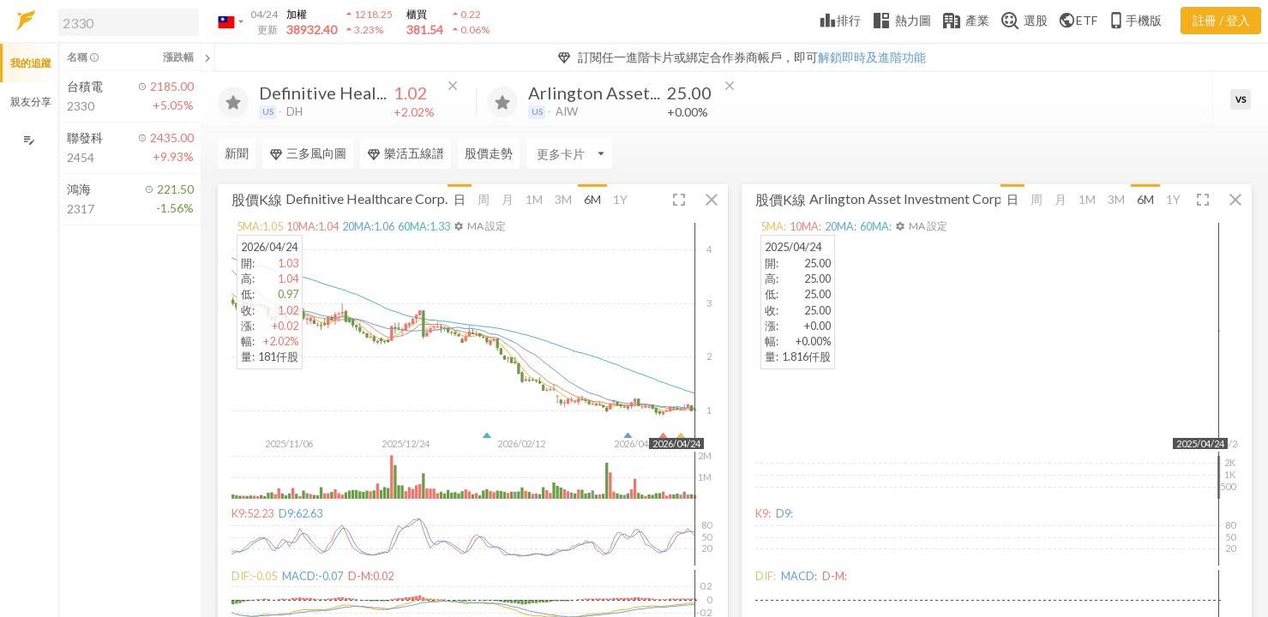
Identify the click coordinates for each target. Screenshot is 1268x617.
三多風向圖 (307, 153)
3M (563, 199)
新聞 (237, 153)
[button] (125, 21)
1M (534, 199)
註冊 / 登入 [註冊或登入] (1221, 20)
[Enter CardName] (569, 153)
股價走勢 (489, 153)
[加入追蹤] (233, 102)
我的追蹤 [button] (30, 63)
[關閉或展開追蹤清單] (207, 57)
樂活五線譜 (405, 153)
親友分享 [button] (30, 101)
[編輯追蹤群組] (28, 140)
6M (592, 199)
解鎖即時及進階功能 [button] (872, 57)
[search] (128, 22)
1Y (620, 199)
